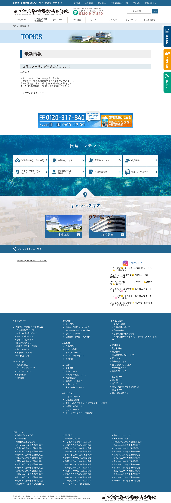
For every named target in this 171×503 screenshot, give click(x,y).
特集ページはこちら (140, 172)
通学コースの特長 (73, 334)
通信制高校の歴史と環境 (124, 334)
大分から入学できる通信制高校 (78, 481)
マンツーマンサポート (75, 356)
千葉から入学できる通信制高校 (29, 455)
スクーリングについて (25, 368)
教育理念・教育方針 (24, 352)
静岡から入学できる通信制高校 (78, 461)
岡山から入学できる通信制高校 (78, 471)
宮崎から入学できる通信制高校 (127, 481)
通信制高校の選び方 (122, 327)
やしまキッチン (72, 409)
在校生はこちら (150, 3)
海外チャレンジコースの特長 (78, 330)
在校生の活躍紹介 (73, 400)
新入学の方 (117, 377)
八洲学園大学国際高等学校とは (40, 20)
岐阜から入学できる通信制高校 (127, 458)
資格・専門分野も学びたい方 (125, 387)
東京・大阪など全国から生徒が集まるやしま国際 (86, 403)
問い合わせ (102, 3)
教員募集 (135, 160)
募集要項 (69, 368)
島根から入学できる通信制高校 (29, 471)
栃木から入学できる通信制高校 (29, 451)
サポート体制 (71, 349)
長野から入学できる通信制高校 (29, 461)
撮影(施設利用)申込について (65, 172)
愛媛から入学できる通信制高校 (127, 474)
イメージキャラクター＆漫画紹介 (80, 413)
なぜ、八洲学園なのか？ (26, 333)
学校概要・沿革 (23, 356)
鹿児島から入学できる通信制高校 (30, 484)
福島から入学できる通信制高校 (78, 448)
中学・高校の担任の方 (75, 387)
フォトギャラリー (73, 397)
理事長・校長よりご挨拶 (26, 346)
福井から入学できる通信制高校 (78, 458)
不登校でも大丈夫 (72, 439)
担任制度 (69, 359)
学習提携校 (119, 3)
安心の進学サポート (24, 349)
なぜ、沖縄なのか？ (24, 340)
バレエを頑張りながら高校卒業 (78, 442)
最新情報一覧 (24, 26)
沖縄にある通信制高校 (25, 442)
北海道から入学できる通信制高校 (128, 442)
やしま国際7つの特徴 (25, 330)
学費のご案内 (71, 371)
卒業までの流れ (23, 365)
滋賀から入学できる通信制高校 (78, 464)
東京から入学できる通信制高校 (127, 451)
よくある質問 (149, 20)
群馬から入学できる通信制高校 (29, 448)
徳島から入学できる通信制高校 (78, 474)
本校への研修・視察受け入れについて (30, 172)
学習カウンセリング (74, 352)
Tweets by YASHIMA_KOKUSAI (32, 261)
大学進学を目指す (121, 439)
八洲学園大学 (101, 172)
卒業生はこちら (102, 160)
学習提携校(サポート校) (32, 160)
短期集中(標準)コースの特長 (77, 327)
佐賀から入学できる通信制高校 (29, 481)
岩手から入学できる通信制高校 (29, 445)
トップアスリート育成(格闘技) (78, 484)
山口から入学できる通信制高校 (29, 474)
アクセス (136, 3)
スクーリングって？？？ (32, 93)
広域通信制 (21, 439)
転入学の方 (117, 380)
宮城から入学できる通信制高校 (127, 445)
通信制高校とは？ (23, 343)
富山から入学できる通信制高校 (29, 458)
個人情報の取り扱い (121, 365)
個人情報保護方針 (120, 393)
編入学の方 (117, 383)
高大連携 (20, 378)
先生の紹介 (94, 20)
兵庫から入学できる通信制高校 (78, 468)
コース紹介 (76, 20)
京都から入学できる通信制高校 (127, 464)
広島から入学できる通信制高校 (127, 471)
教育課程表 (21, 375)
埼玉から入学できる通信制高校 (78, 451)
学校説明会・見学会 (74, 381)
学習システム (58, 20)
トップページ (22, 20)
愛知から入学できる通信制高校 (127, 461)
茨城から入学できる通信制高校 (127, 448)
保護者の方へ (71, 378)
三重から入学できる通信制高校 (29, 464)
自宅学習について (23, 371)
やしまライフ (131, 20)
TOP (14, 26)
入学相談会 (89, 3)
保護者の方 (117, 390)
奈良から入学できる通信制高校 (127, 468)
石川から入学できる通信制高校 (127, 455)
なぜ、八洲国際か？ (24, 336)
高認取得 (69, 435)
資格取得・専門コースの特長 (78, 337)
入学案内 (113, 20)
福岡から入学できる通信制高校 (127, 477)
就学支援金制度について (76, 375)
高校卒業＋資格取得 (24, 435)
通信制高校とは (120, 330)
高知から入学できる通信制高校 (78, 477)
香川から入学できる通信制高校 (29, 477)
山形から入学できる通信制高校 (78, 445)
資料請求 (77, 3)
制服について (71, 384)
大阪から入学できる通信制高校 (29, 468)
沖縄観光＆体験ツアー (75, 406)
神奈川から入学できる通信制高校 (79, 455)
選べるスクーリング (122, 435)
